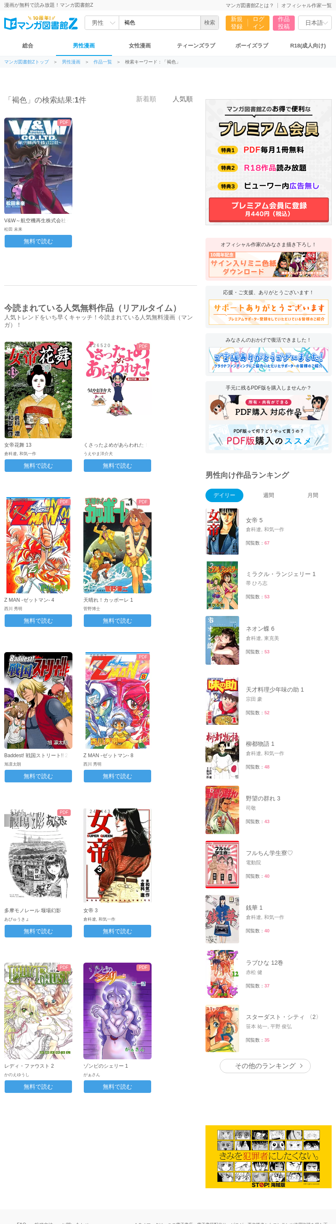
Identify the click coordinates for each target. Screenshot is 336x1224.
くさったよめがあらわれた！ (116, 445)
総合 (27, 45)
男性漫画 (84, 45)
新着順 (141, 99)
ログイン (258, 23)
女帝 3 (90, 910)
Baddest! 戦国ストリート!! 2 (36, 755)
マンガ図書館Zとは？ (250, 5)
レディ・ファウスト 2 (29, 1066)
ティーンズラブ (196, 45)
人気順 (178, 99)
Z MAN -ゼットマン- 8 (108, 755)
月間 (312, 495)
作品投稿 (284, 23)
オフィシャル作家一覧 (306, 5)
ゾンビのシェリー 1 (105, 1066)
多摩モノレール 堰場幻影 (32, 910)
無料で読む (38, 241)
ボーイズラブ (251, 45)
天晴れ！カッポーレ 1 (108, 600)
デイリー (224, 495)
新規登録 (237, 23)
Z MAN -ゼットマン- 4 (29, 600)
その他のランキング (265, 1065)
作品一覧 (102, 62)
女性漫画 (140, 45)
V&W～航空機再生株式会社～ (37, 221)
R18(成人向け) (308, 45)
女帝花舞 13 (18, 445)
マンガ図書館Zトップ (26, 62)
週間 (268, 495)
